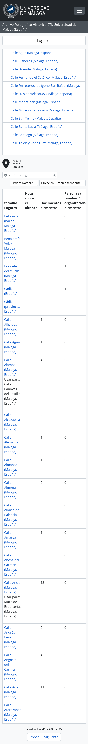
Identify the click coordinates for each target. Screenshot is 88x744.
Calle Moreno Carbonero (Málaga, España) (42, 110)
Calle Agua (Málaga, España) (32, 53)
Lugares (44, 40)
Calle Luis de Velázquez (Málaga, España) (41, 94)
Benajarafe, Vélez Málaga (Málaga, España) (12, 248)
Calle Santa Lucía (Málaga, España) (36, 126)
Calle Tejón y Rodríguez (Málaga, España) (41, 143)
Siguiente (51, 737)
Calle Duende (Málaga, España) (34, 69)
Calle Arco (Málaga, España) (11, 692)
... (12, 151)
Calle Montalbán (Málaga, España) (36, 102)
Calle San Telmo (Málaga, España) (36, 118)
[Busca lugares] (31, 175)
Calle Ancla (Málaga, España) (12, 587)
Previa (34, 737)
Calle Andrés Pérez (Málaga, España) (10, 637)
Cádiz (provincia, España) (12, 307)
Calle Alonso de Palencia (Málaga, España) (11, 515)
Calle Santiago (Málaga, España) (34, 135)
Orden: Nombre (23, 183)
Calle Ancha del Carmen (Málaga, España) (11, 565)
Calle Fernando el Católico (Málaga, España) (43, 77)
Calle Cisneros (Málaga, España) (34, 61)
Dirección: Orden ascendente (61, 183)
